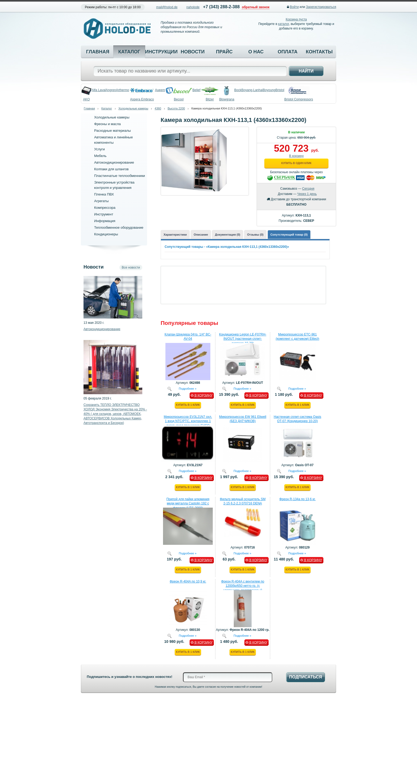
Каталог (129, 51)
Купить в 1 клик (188, 404)
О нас (256, 51)
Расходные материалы (112, 131)
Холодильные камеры (133, 108)
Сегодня (308, 188)
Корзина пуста (296, 19)
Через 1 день (307, 194)
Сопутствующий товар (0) (289, 234)
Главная (97, 51)
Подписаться (305, 677)
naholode (192, 7)
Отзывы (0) (255, 234)
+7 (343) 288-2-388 (221, 7)
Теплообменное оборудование (118, 228)
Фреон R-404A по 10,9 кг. (188, 581)
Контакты (319, 51)
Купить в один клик (296, 163)
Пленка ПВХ (104, 194)
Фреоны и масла (107, 124)
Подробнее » (187, 388)
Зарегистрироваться (321, 7)
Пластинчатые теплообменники (119, 176)
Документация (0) (227, 234)
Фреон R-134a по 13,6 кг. (297, 499)
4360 (158, 108)
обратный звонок (255, 7)
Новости (193, 51)
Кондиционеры (106, 234)
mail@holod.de (166, 7)
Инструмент (103, 214)
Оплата (288, 51)
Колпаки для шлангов (111, 169)
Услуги (99, 149)
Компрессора (104, 208)
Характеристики (175, 234)
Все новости (131, 267)
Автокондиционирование (114, 162)
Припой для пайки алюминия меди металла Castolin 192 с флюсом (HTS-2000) (188, 503)
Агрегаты (101, 201)
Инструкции (161, 51)
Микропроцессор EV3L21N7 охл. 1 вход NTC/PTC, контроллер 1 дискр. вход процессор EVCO (188, 421)
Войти (294, 7)
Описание (201, 234)
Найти (306, 71)
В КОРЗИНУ (201, 395)
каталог (283, 24)
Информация (104, 221)
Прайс (224, 51)
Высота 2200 (176, 108)
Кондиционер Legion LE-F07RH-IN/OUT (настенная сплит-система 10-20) (242, 339)
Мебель (100, 156)
